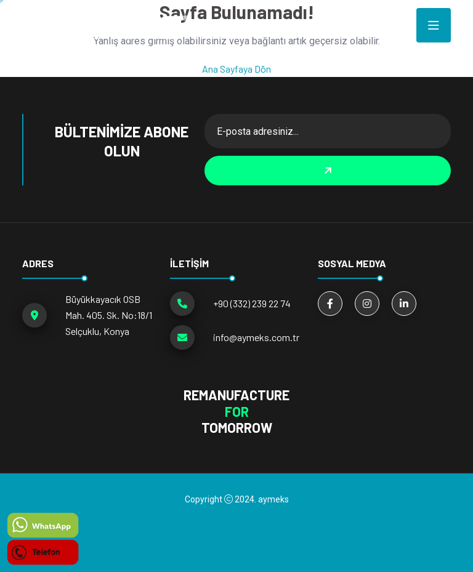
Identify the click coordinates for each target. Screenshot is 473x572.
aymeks (273, 499)
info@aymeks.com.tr (256, 337)
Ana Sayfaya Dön (236, 69)
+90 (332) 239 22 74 (252, 303)
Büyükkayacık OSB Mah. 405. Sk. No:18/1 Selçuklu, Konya (108, 315)
